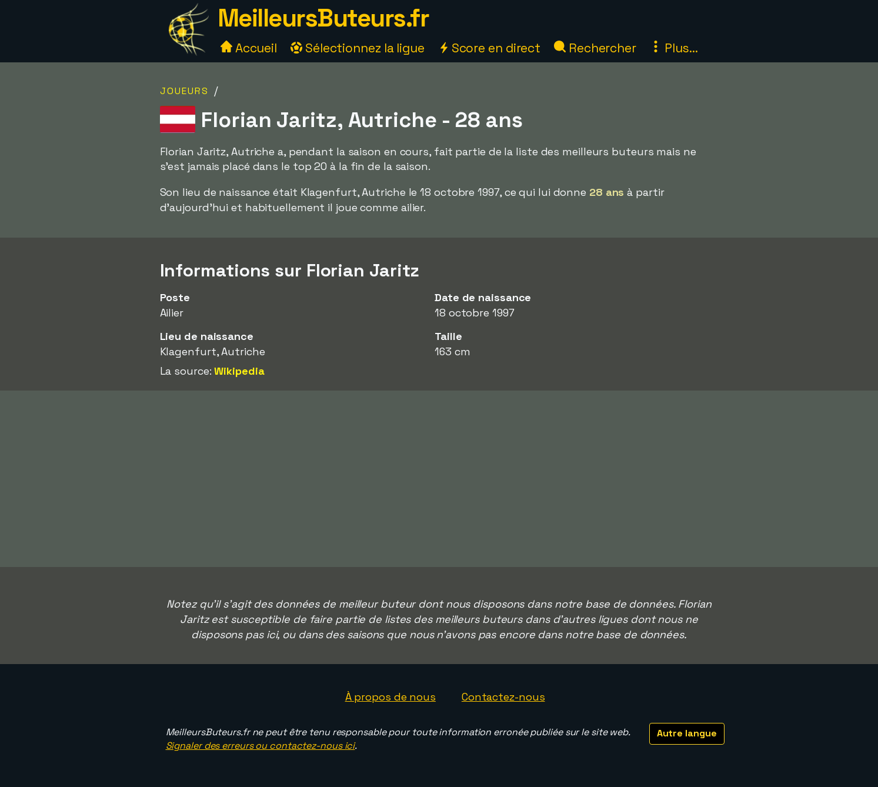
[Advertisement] (439, 478)
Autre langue (687, 733)
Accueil (249, 48)
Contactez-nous (503, 696)
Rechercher (595, 48)
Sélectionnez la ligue (358, 48)
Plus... (674, 48)
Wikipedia (239, 371)
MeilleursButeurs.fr (323, 18)
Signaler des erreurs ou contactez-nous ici (260, 745)
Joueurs (184, 91)
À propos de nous (390, 696)
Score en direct (489, 48)
